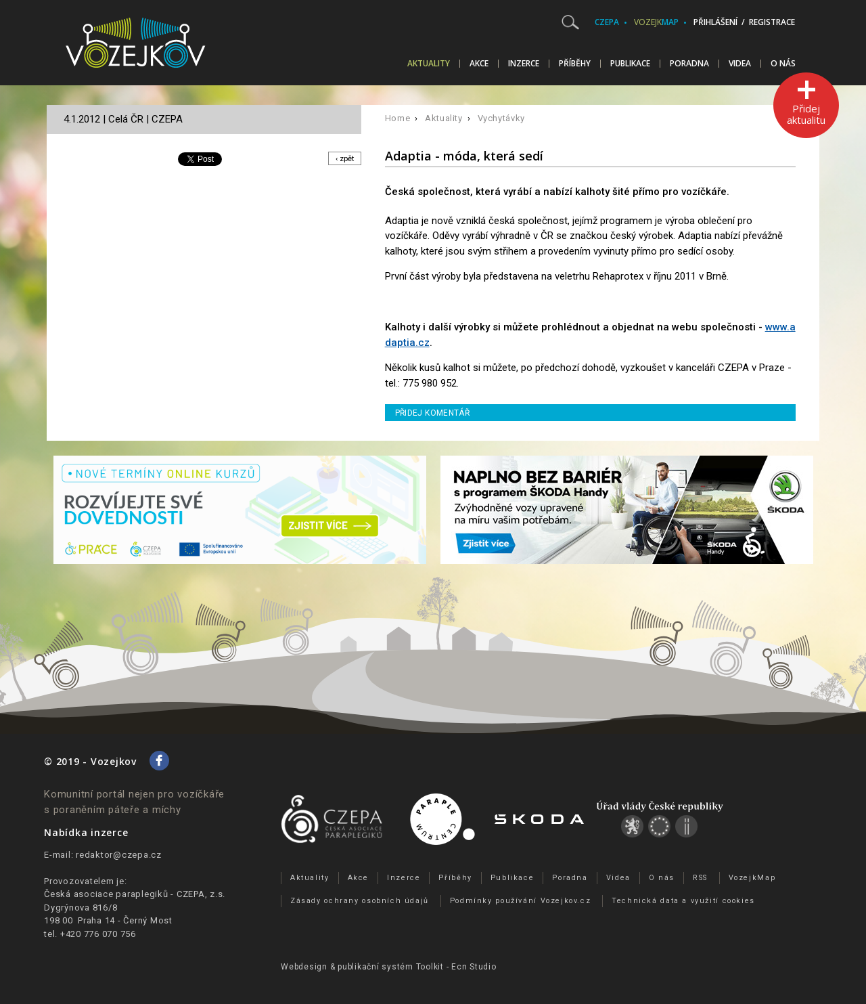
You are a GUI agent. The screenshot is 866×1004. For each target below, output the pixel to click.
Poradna (689, 64)
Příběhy (575, 64)
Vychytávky (502, 118)
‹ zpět (343, 159)
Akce (479, 64)
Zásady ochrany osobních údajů (359, 900)
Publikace (630, 64)
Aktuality (428, 64)
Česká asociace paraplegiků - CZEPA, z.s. (134, 894)
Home (398, 118)
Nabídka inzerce (86, 832)
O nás (783, 64)
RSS (700, 877)
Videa (740, 64)
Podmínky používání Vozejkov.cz (520, 900)
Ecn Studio (474, 967)
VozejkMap (752, 877)
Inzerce (523, 64)
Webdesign (304, 967)
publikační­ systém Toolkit (391, 967)
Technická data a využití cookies (683, 900)
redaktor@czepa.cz (119, 855)
